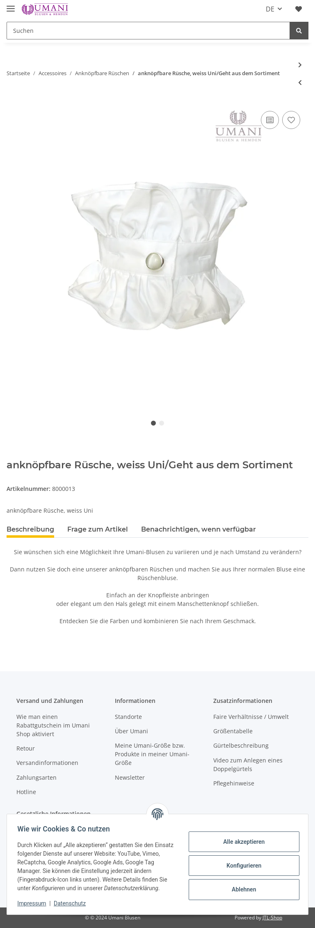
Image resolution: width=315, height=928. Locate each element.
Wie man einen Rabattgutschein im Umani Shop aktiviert (53, 725)
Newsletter (130, 777)
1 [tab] (153, 423)
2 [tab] (161, 423)
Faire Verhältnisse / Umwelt (251, 717)
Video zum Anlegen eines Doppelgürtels (248, 764)
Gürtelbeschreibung (241, 745)
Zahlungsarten (36, 777)
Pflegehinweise (233, 783)
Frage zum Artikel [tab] (97, 529)
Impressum (34, 903)
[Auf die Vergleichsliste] (270, 120)
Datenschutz (73, 903)
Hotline (26, 792)
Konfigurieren (241, 865)
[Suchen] (148, 30)
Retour (25, 748)
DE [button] (270, 9)
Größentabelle (233, 731)
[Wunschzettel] (298, 9)
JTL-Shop (272, 917)
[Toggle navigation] (11, 5)
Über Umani (131, 731)
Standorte (128, 717)
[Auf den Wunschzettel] (291, 120)
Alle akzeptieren (241, 841)
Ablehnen (241, 889)
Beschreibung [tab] (30, 529)
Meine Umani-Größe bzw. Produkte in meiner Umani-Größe (152, 754)
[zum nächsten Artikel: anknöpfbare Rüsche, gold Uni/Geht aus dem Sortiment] (300, 65)
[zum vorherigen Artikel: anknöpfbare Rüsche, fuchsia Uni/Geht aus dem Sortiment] (300, 82)
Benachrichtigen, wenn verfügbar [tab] (198, 529)
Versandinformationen (47, 763)
